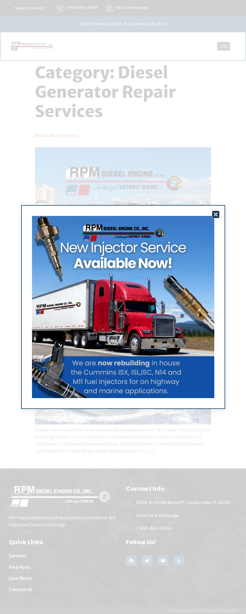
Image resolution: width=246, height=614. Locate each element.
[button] (216, 214)
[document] (123, 307)
